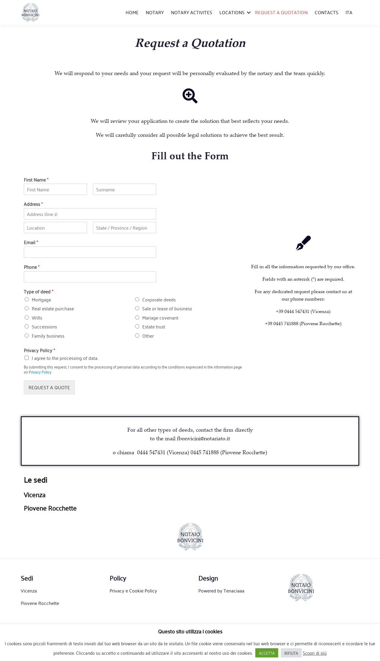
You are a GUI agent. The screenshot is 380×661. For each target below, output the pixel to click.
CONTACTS (326, 12)
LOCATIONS (232, 12)
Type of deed (38, 291)
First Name (36, 180)
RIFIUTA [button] (291, 653)
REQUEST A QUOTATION (281, 12)
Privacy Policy (39, 350)
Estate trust (153, 326)
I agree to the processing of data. (65, 358)
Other (148, 335)
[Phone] (90, 276)
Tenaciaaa (234, 590)
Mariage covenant (160, 317)
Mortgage (41, 299)
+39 (303, 323)
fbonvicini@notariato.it (203, 438)
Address (33, 204)
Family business (48, 335)
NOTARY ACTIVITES (191, 12)
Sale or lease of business (167, 308)
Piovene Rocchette (40, 603)
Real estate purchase (53, 308)
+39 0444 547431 (292, 311)
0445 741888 (205, 452)
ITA (349, 12)
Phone (31, 267)
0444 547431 (151, 452)
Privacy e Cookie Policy (133, 590)
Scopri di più (315, 653)
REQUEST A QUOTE (49, 387)
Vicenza (29, 590)
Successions (44, 326)
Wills (37, 317)
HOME (132, 12)
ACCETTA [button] (267, 653)
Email (31, 242)
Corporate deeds (159, 299)
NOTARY (155, 12)
